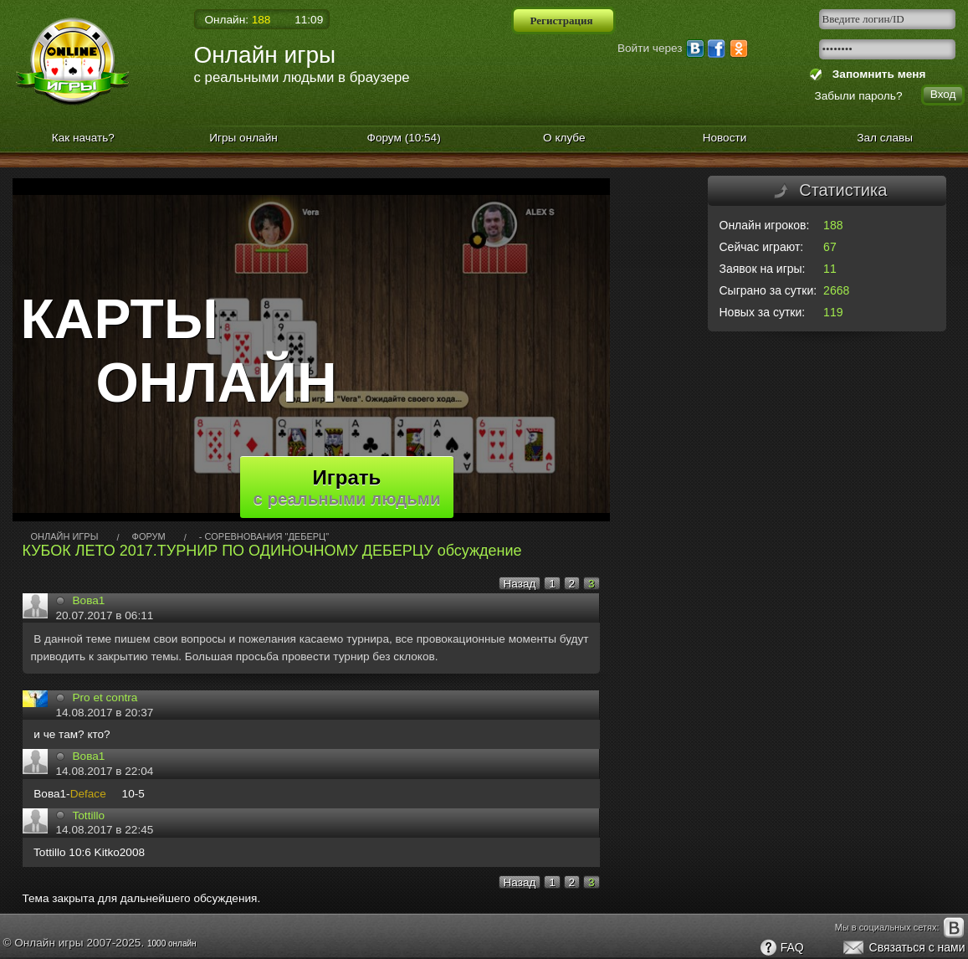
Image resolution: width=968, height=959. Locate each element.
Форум (404, 137)
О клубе (564, 137)
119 (833, 312)
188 (833, 225)
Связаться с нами (903, 948)
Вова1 (89, 600)
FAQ (781, 948)
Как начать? (83, 137)
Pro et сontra (105, 697)
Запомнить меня (875, 74)
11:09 (308, 19)
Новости (725, 137)
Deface (88, 793)
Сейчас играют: (762, 247)
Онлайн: (238, 19)
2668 (836, 290)
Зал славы (885, 137)
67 (830, 247)
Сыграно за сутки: (768, 290)
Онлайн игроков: (765, 225)
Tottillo (89, 815)
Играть (347, 487)
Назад (520, 583)
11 (830, 268)
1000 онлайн (172, 943)
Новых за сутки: (763, 312)
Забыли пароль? (859, 96)
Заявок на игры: (763, 268)
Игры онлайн (243, 137)
